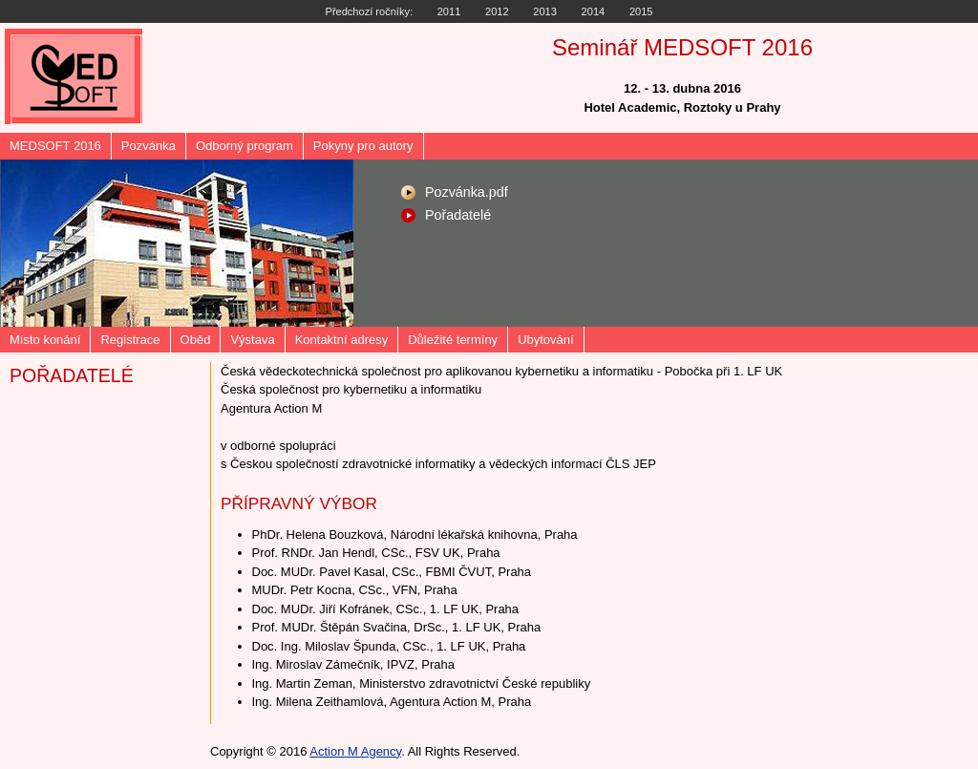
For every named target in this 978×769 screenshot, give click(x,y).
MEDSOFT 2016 (55, 146)
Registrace (129, 339)
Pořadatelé (458, 215)
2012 (497, 11)
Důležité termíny (453, 339)
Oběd (196, 339)
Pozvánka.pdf (466, 192)
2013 (545, 11)
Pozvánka (148, 146)
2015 (641, 11)
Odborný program (244, 146)
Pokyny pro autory (363, 146)
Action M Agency (355, 751)
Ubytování (546, 339)
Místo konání (45, 339)
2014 (594, 11)
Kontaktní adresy (342, 339)
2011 (449, 11)
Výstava (252, 339)
